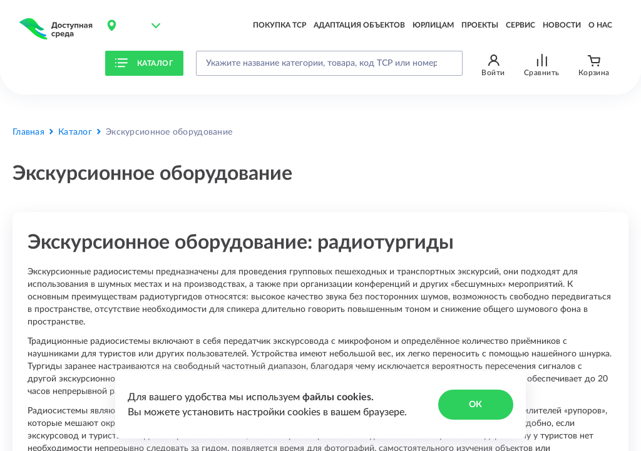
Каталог (144, 63)
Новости (562, 25)
